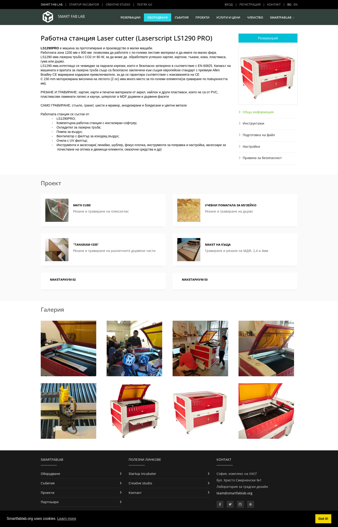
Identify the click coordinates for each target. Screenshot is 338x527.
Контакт (274, 4)
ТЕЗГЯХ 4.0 (144, 4)
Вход (229, 4)
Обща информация (258, 112)
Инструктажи (253, 123)
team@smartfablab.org (234, 493)
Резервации (130, 17)
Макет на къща (218, 244)
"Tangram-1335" (86, 244)
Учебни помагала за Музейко (230, 205)
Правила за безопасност (262, 158)
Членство (255, 17)
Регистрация (249, 4)
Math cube (82, 205)
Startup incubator (84, 4)
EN (296, 4)
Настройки (251, 146)
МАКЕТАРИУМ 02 (63, 279)
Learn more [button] (66, 519)
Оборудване (157, 17)
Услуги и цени (228, 17)
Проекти (202, 17)
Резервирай (268, 38)
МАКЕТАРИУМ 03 (195, 279)
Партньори (50, 502)
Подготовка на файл (259, 135)
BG (289, 4)
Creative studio (118, 4)
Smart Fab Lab (51, 4)
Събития (182, 17)
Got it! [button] (323, 519)
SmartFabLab (280, 17)
